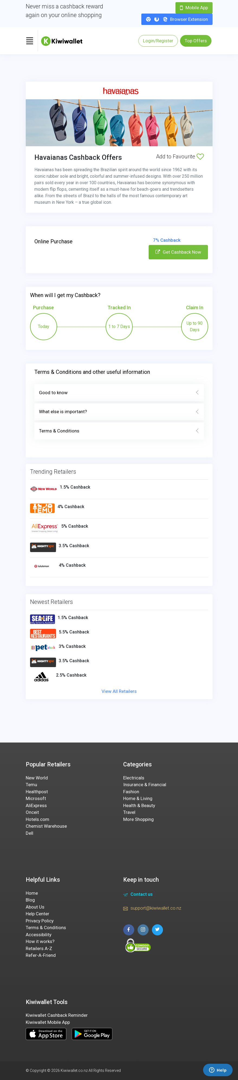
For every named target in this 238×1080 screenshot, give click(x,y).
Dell (29, 833)
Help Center (37, 913)
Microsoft (36, 798)
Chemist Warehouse (46, 826)
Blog (30, 900)
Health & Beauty (139, 805)
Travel (129, 812)
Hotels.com (37, 819)
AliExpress (36, 805)
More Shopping (138, 819)
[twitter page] (157, 929)
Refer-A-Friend (41, 955)
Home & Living (137, 798)
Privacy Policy (40, 920)
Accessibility (38, 934)
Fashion (131, 791)
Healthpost (37, 791)
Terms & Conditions (119, 431)
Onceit (32, 812)
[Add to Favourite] (200, 156)
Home (32, 893)
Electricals (133, 777)
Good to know (119, 392)
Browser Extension (177, 19)
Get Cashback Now (178, 252)
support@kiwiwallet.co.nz (152, 908)
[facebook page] (128, 929)
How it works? (40, 941)
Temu (31, 784)
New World (37, 777)
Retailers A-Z (39, 948)
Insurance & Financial (144, 784)
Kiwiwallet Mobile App (48, 1022)
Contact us (138, 895)
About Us (35, 907)
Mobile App (194, 7)
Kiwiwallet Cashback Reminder (57, 1015)
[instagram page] (143, 929)
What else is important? (119, 411)
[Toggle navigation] (30, 41)
